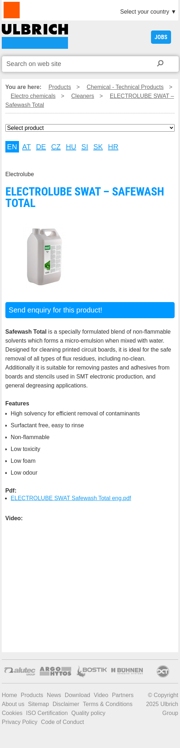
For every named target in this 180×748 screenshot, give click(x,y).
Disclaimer (66, 704)
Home (9, 695)
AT (26, 147)
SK (98, 147)
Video (101, 695)
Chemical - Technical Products (125, 87)
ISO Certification (47, 713)
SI (84, 147)
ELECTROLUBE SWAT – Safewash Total (35, 36)
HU (71, 147)
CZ (56, 147)
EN (12, 147)
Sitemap (38, 704)
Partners (122, 695)
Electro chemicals (33, 96)
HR (113, 147)
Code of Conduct (62, 722)
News (54, 695)
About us (13, 704)
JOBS (161, 37)
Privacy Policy (20, 722)
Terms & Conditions (108, 704)
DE (41, 147)
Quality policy (88, 713)
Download (77, 695)
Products (59, 87)
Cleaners (82, 96)
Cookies (12, 713)
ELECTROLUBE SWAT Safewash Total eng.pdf (71, 498)
